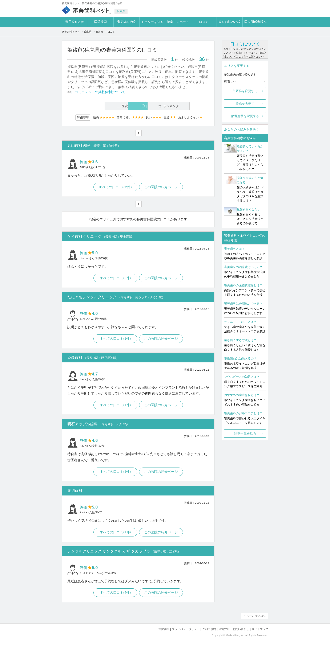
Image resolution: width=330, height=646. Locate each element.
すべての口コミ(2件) (115, 278)
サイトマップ (260, 629)
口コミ (204, 22)
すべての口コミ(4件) (115, 592)
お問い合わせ (241, 629)
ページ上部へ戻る (256, 616)
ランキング (185, 106)
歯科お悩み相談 (229, 22)
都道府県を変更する (245, 116)
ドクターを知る (152, 22)
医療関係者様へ (255, 22)
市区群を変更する (245, 91)
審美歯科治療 (126, 22)
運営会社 (163, 629)
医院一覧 (96, 106)
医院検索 (100, 22)
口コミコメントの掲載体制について (98, 92)
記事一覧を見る (245, 433)
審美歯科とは (74, 22)
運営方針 (224, 629)
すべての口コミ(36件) (115, 187)
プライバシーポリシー (185, 629)
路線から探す (245, 103)
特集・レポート (178, 22)
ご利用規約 (209, 629)
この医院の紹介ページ (161, 187)
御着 (230, 81)
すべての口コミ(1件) (115, 338)
